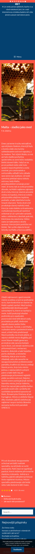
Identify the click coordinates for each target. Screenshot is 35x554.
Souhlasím (17, 549)
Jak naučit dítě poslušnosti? (14, 501)
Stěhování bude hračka (12, 499)
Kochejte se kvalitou (10, 536)
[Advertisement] (17, 34)
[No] (33, 546)
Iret (17, 4)
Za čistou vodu (8, 527)
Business (7, 496)
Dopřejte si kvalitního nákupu (14, 539)
